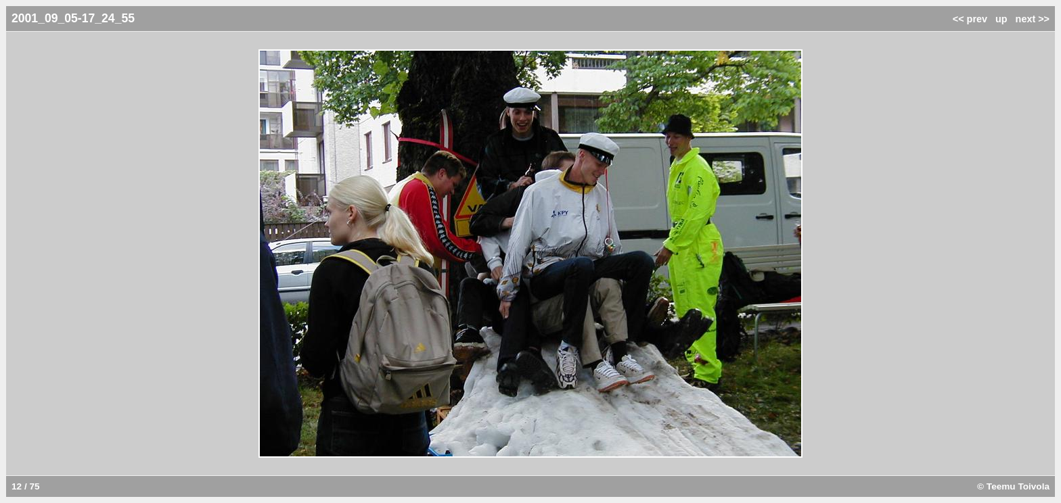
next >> (1032, 19)
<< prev (970, 19)
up (1001, 19)
